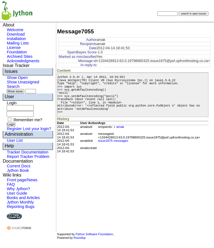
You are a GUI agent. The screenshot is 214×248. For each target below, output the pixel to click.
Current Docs (18, 166)
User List (15, 140)
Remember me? (27, 120)
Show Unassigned (23, 82)
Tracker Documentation (27, 152)
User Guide (17, 193)
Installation (16, 38)
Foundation (17, 52)
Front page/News (22, 180)
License (14, 47)
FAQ (11, 184)
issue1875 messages (113, 140)
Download (16, 34)
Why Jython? (18, 189)
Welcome (15, 30)
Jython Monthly (20, 202)
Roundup (80, 237)
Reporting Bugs (20, 206)
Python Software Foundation (94, 234)
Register (14, 129)
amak (120, 126)
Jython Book (18, 170)
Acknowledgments (23, 61)
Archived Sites (19, 56)
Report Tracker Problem (28, 156)
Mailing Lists (18, 43)
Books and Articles (23, 197)
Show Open (17, 77)
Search (13, 86)
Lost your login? (37, 129)
